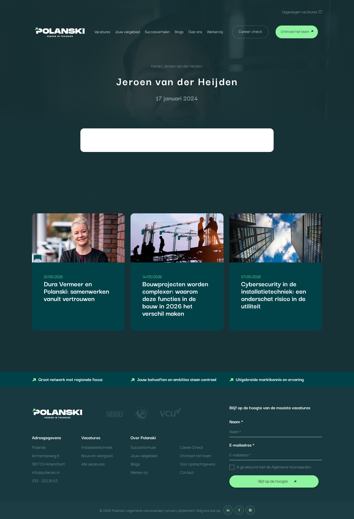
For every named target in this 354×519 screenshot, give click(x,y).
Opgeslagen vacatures (299, 12)
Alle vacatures (93, 464)
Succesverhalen (157, 31)
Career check (250, 31)
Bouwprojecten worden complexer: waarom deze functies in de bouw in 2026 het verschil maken (175, 298)
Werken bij (215, 31)
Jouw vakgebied (127, 31)
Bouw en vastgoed (97, 455)
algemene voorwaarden (145, 510)
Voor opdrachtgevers (197, 464)
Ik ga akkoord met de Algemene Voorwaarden (274, 467)
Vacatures (102, 31)
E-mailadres (241, 445)
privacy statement (180, 510)
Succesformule (143, 447)
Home (156, 66)
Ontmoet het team (295, 31)
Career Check (191, 447)
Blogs (179, 31)
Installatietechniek (96, 447)
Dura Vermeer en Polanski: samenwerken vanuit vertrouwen (76, 290)
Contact (187, 472)
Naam (236, 421)
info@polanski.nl (45, 472)
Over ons (195, 31)
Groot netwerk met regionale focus (67, 379)
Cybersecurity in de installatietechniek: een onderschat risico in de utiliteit (273, 294)
